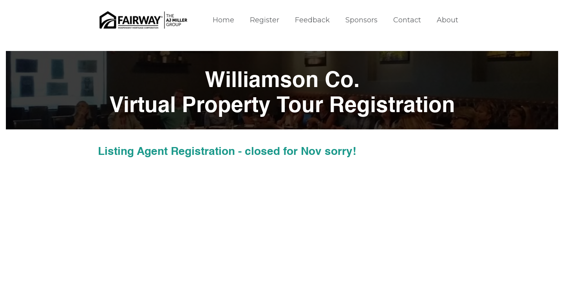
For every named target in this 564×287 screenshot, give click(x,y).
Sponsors (361, 20)
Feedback (312, 20)
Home (223, 20)
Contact (407, 20)
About (447, 20)
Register (264, 20)
